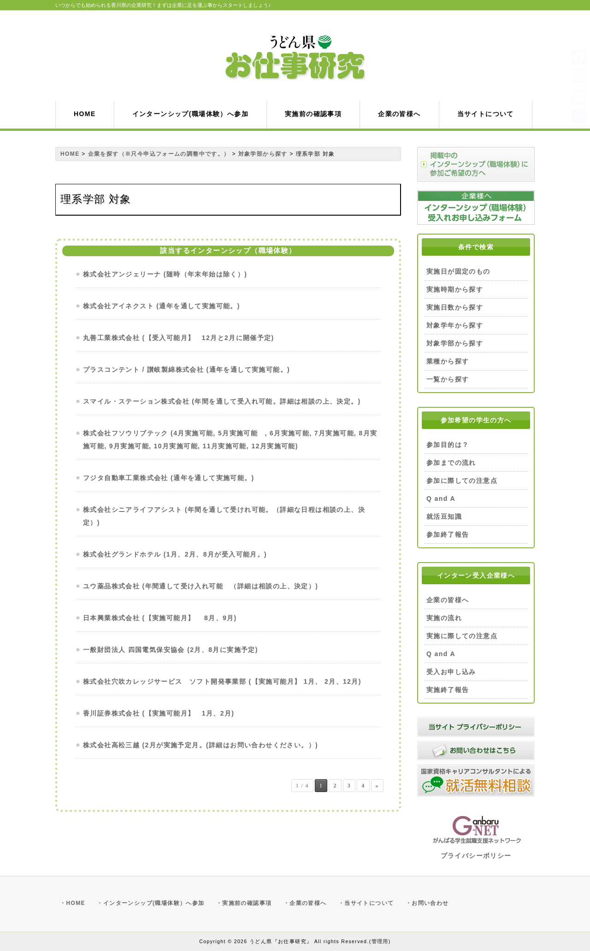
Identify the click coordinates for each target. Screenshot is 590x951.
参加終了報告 (447, 534)
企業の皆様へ (447, 600)
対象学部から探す (454, 343)
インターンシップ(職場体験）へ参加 (154, 903)
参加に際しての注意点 (461, 480)
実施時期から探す (454, 289)
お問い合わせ (430, 903)
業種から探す (447, 361)
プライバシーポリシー (476, 855)
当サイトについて (369, 903)
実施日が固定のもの (458, 271)
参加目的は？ (447, 444)
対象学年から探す (454, 325)
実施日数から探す (454, 307)
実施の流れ (444, 618)
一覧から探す (447, 379)
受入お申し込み (451, 671)
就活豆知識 (444, 516)
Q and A (440, 498)
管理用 (380, 941)
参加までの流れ (451, 462)
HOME (75, 903)
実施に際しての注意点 (461, 636)
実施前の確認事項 (246, 903)
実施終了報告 (447, 689)
